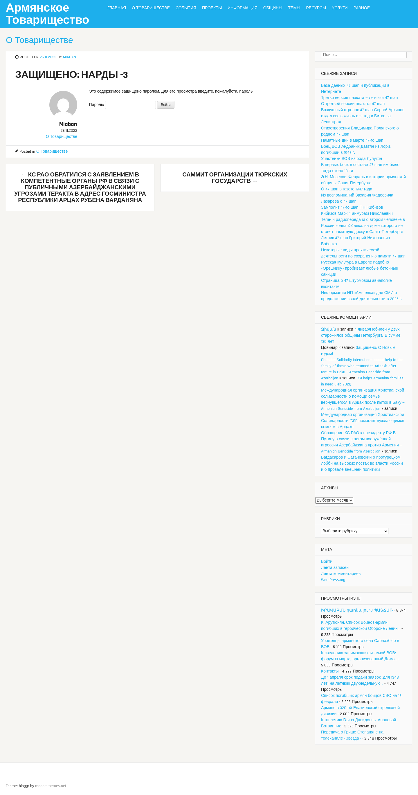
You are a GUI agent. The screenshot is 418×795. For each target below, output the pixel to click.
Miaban (69, 57)
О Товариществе (151, 8)
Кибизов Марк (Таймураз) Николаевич (357, 213)
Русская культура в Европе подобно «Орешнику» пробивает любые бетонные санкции (359, 268)
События (186, 8)
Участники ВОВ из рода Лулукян (351, 158)
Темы (294, 8)
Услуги (339, 8)
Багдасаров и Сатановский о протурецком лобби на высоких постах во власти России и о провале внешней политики (362, 463)
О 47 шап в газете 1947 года (346, 189)
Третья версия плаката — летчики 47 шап (359, 97)
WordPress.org (333, 580)
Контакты (329, 671)
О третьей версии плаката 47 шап (353, 104)
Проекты (212, 8)
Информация (242, 8)
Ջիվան (328, 329)
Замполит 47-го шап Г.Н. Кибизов (352, 207)
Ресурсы (316, 8)
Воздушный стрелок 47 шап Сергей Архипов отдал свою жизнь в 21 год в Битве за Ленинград (362, 116)
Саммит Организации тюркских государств (234, 178)
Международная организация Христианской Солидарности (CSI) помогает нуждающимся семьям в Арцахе (362, 421)
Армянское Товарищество (47, 14)
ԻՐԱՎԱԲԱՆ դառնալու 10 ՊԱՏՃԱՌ (357, 610)
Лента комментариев (341, 573)
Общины (272, 8)
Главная (116, 8)
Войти (326, 561)
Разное (362, 8)
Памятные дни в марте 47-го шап (352, 140)
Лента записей (335, 567)
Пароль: (122, 104)
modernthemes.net (50, 786)
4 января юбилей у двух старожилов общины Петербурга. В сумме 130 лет (360, 335)
